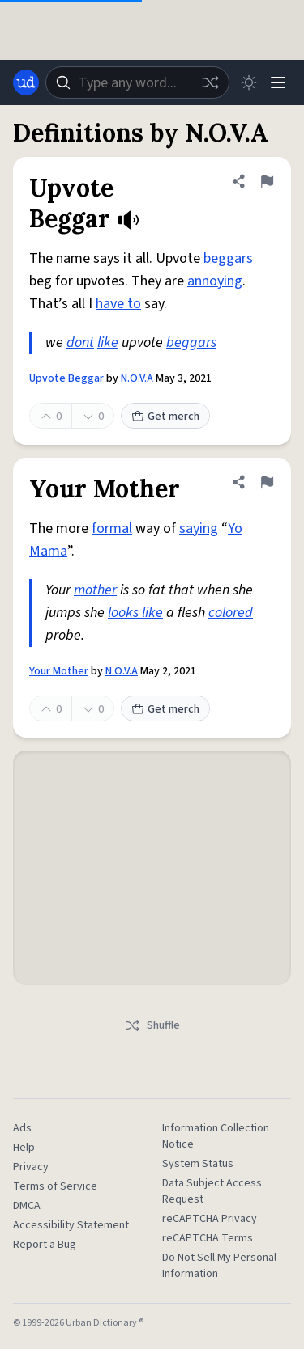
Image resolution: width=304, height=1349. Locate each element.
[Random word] (210, 82)
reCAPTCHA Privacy (209, 1219)
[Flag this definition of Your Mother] (267, 482)
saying (198, 528)
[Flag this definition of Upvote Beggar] (267, 181)
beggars (228, 258)
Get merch (165, 416)
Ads (22, 1128)
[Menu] (278, 82)
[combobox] (137, 82)
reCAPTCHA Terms (207, 1238)
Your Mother (58, 671)
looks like (135, 613)
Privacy (31, 1167)
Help (24, 1148)
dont (80, 342)
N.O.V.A (137, 378)
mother (95, 590)
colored (230, 613)
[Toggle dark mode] (249, 82)
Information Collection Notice (215, 1136)
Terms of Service (55, 1186)
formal (112, 528)
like (107, 342)
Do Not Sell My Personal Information (219, 1266)
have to (118, 304)
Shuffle (152, 1025)
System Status (197, 1164)
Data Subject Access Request (212, 1191)
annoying (214, 281)
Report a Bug (44, 1245)
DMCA (27, 1206)
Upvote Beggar (66, 378)
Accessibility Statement (71, 1225)
